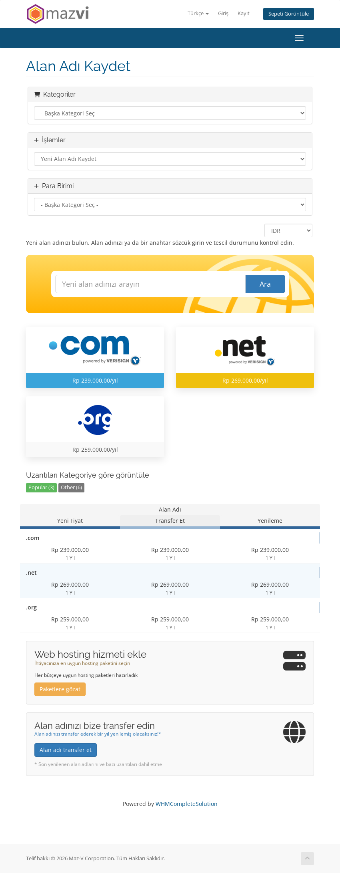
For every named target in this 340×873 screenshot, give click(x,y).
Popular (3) (41, 487)
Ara (265, 284)
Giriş (223, 13)
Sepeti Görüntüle (288, 13)
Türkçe (198, 13)
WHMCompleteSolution (187, 804)
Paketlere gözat (60, 689)
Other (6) (71, 487)
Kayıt (244, 13)
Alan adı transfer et (66, 750)
